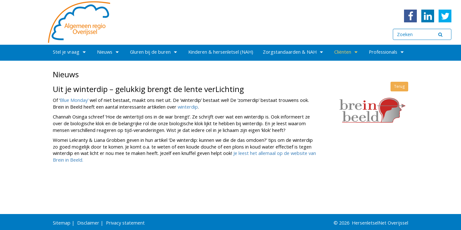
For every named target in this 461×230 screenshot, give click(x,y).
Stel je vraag (70, 52)
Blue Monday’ (74, 100)
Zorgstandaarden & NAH (294, 52)
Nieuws (108, 52)
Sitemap (61, 222)
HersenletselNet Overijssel (380, 222)
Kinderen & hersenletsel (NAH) (220, 52)
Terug (399, 86)
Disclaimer (88, 222)
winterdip (188, 106)
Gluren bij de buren (154, 52)
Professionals (387, 52)
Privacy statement (125, 222)
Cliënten (346, 52)
